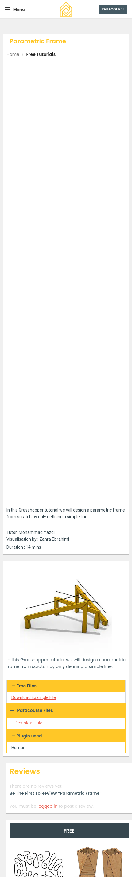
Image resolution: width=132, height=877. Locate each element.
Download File (28, 360)
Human (18, 384)
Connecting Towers (38, 633)
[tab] (69, 467)
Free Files (27, 323)
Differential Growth (38, 547)
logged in (47, 443)
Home (12, 54)
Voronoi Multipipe (99, 715)
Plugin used (29, 373)
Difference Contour (99, 633)
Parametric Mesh (39, 715)
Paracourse (113, 8)
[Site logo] (66, 9)
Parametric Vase (99, 543)
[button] (66, 323)
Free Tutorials (41, 54)
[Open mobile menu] (15, 9)
